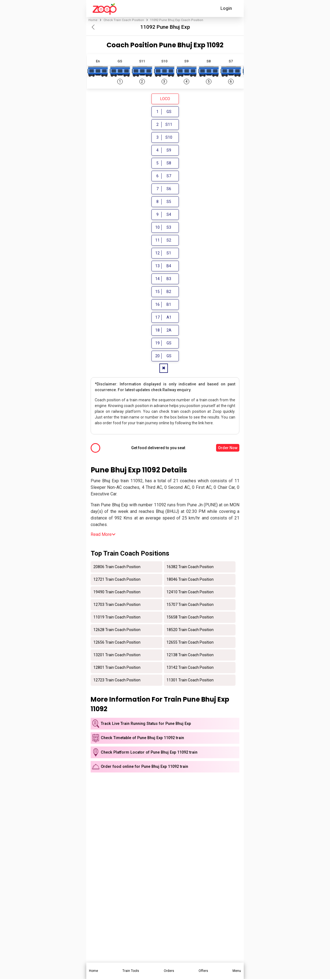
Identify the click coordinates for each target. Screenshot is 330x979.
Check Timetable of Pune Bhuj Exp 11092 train (142, 738)
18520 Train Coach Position (190, 630)
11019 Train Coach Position (116, 618)
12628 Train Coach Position (116, 630)
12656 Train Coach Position (116, 643)
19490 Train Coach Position (116, 593)
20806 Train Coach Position (116, 567)
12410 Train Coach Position (190, 593)
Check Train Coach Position (124, 20)
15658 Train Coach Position (190, 618)
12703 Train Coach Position (116, 605)
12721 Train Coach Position (116, 580)
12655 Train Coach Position (190, 643)
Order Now (227, 448)
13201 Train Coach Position (116, 655)
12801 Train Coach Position (116, 668)
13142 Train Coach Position (190, 668)
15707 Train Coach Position (190, 605)
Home (92, 20)
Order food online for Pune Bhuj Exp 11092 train (144, 767)
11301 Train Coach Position (190, 681)
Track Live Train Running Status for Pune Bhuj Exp (146, 724)
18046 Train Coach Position (190, 580)
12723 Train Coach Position (116, 681)
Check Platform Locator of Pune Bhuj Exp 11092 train (149, 753)
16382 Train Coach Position (190, 567)
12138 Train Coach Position (190, 655)
